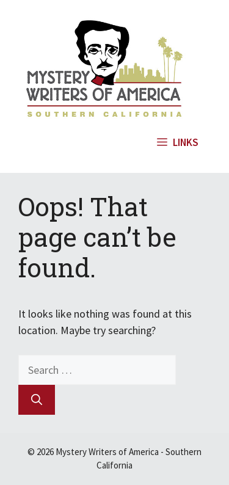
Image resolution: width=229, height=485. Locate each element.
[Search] (36, 400)
